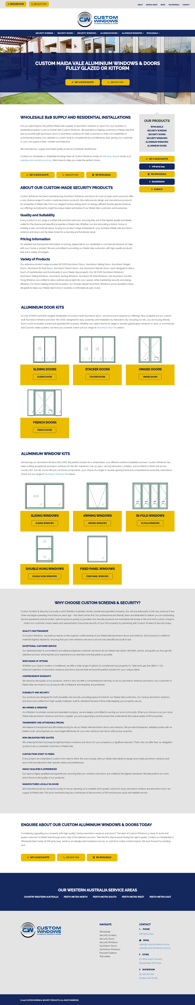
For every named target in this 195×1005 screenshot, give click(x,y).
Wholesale (153, 33)
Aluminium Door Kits (107, 327)
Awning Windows (97, 515)
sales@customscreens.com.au (154, 943)
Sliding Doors (44, 369)
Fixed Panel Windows (97, 568)
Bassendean (157, 181)
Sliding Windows (44, 515)
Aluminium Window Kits (56, 473)
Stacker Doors (97, 369)
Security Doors (66, 33)
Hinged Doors (150, 369)
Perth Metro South (104, 896)
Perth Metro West (133, 896)
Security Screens (45, 33)
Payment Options (108, 952)
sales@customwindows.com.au (36, 160)
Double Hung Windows (45, 568)
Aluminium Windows (133, 33)
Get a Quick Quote (82, 82)
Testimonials (173, 5)
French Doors (44, 422)
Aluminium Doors (109, 33)
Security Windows (87, 33)
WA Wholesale (104, 175)
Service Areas (151, 5)
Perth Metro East (160, 896)
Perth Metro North (75, 896)
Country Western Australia (41, 896)
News (163, 5)
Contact (186, 5)
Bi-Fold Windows (150, 515)
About (140, 5)
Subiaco (156, 189)
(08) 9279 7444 (39, 4)
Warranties (105, 955)
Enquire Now (16, 4)
